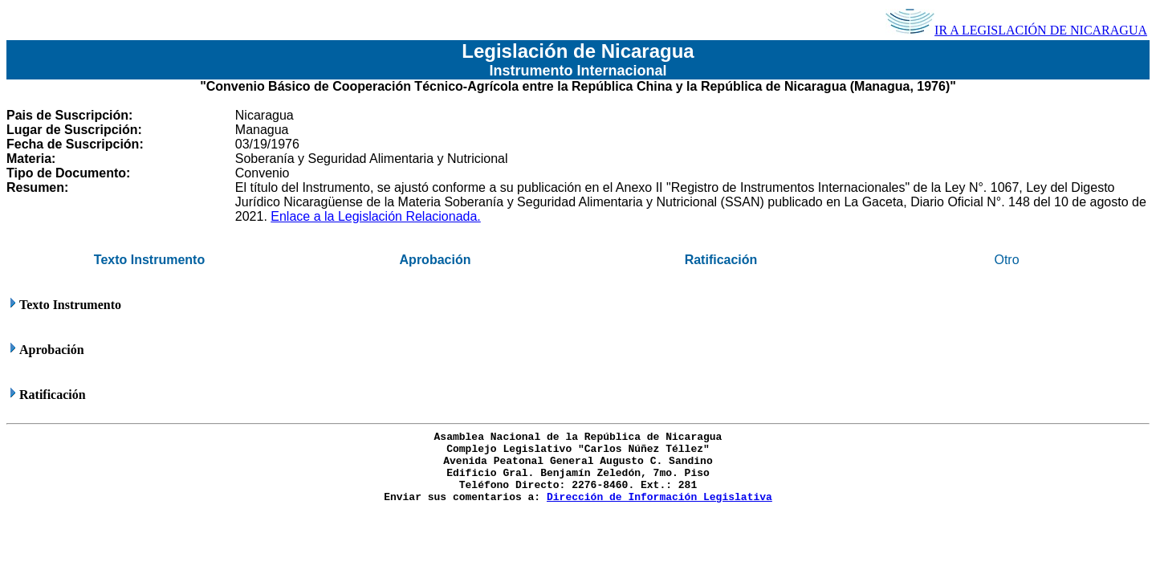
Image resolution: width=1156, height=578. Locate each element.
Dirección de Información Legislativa (659, 497)
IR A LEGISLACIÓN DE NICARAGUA (1016, 30)
